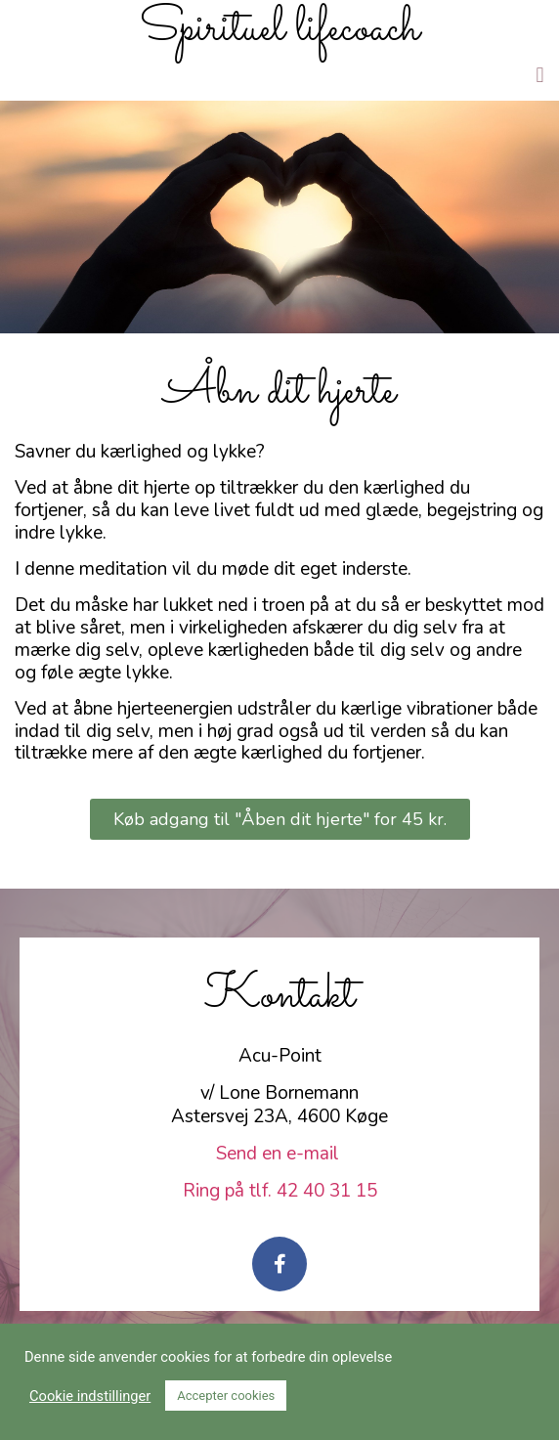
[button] (540, 75)
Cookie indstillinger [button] (89, 1396)
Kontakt (279, 995)
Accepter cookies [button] (226, 1395)
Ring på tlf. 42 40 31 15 (280, 1190)
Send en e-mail (280, 1153)
